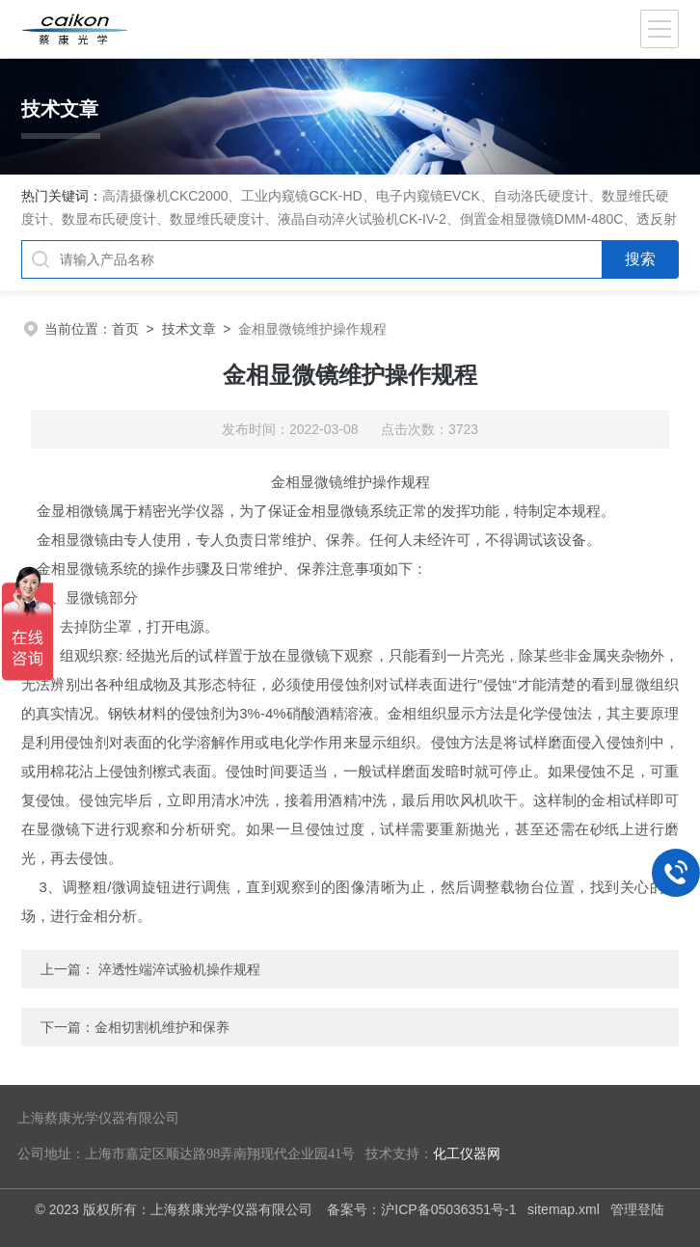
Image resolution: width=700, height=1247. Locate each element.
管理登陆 (637, 1209)
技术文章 (189, 329)
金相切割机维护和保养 (161, 1027)
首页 (125, 329)
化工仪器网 (466, 1154)
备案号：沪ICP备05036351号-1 (421, 1209)
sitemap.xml (563, 1209)
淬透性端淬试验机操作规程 (179, 969)
